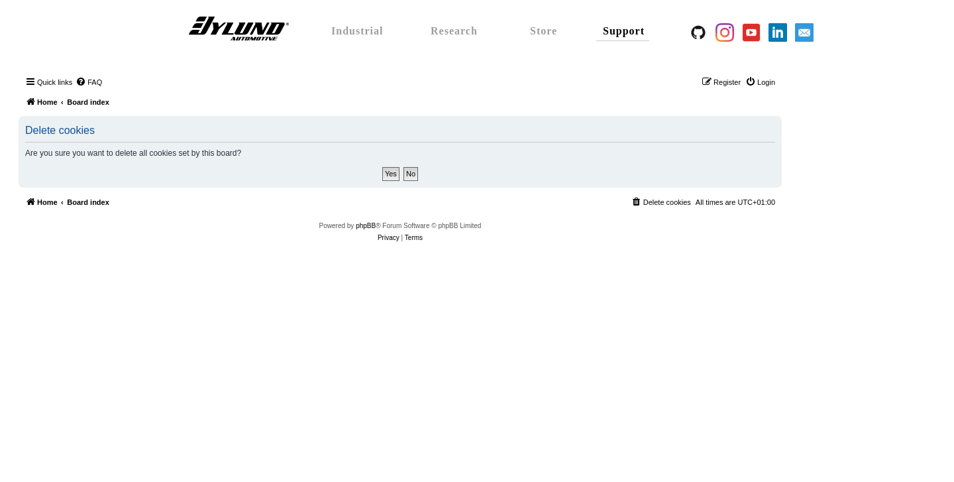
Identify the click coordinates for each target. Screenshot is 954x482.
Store (543, 30)
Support (624, 30)
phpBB (366, 225)
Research (454, 30)
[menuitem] (89, 82)
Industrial (357, 30)
